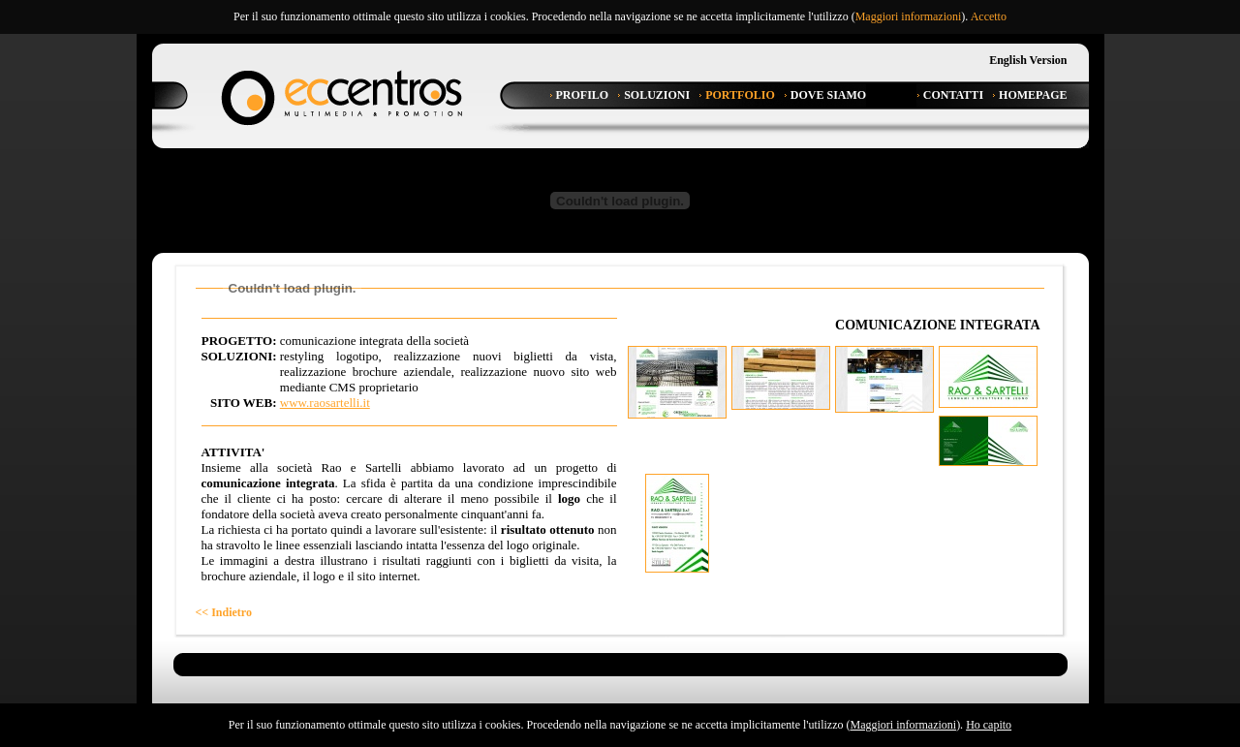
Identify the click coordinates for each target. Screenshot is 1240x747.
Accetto (989, 16)
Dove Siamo (828, 95)
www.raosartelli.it (325, 402)
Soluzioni (657, 95)
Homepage (1033, 95)
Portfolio (740, 95)
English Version (1028, 60)
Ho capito (988, 724)
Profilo (582, 95)
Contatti (953, 95)
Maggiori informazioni (908, 16)
